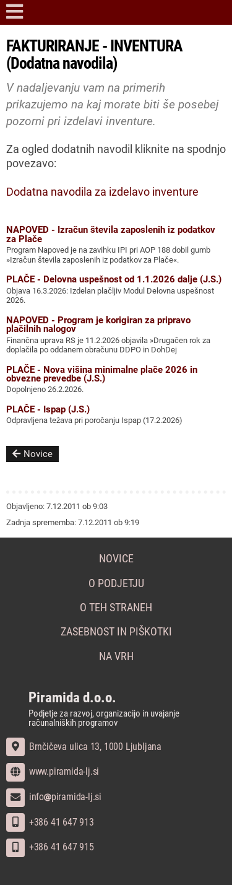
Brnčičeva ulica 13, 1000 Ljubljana (83, 746)
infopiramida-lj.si (53, 797)
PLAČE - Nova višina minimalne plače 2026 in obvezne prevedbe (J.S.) (101, 374)
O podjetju (116, 583)
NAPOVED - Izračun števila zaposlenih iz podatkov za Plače (110, 234)
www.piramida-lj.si (52, 771)
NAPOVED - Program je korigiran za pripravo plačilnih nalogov (98, 324)
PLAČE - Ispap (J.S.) (48, 409)
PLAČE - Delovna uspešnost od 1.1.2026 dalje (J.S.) (113, 279)
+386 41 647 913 (50, 822)
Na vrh (116, 656)
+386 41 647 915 (50, 847)
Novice (32, 454)
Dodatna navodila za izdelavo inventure (102, 192)
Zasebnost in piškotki (116, 632)
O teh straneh (116, 607)
